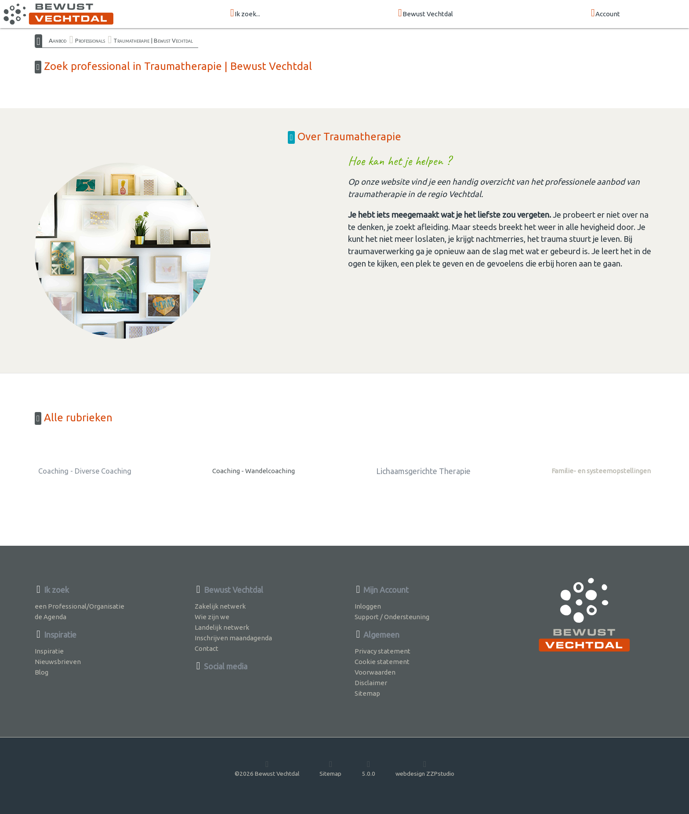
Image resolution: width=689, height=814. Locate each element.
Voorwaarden (375, 672)
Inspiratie (49, 651)
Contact (206, 648)
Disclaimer (371, 682)
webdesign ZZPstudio (424, 768)
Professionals (90, 40)
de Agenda (50, 617)
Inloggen (368, 606)
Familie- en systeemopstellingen (601, 471)
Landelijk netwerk (222, 627)
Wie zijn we (212, 617)
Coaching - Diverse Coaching (84, 471)
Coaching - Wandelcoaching (253, 471)
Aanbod (57, 40)
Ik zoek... (245, 13)
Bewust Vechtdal (425, 13)
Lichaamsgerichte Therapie (423, 471)
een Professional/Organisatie (79, 606)
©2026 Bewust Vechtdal (267, 768)
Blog (41, 672)
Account (605, 13)
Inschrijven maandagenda (233, 638)
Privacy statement (382, 651)
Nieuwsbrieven (58, 661)
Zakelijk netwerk (220, 606)
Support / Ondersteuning (392, 617)
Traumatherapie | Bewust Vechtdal (153, 40)
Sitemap (367, 693)
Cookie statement (382, 661)
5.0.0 (368, 768)
